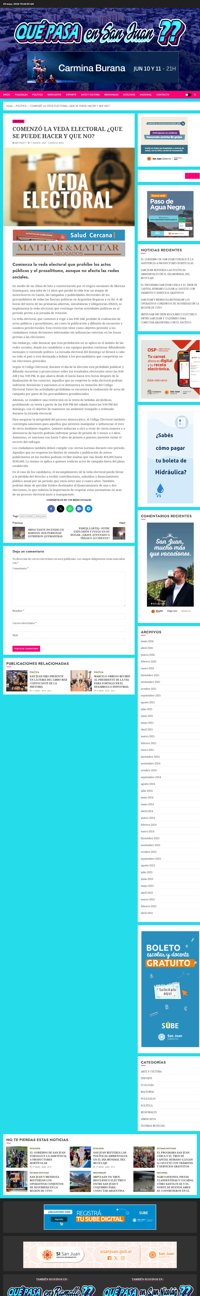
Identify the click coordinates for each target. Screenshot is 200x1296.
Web (15, 635)
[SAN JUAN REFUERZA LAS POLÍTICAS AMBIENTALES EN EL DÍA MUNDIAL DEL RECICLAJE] (80, 1157)
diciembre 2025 (150, 675)
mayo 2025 (147, 722)
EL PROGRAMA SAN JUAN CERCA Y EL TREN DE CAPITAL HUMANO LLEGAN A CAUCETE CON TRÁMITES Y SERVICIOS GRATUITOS (169, 288)
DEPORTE (71, 94)
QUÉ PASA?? (20, 143)
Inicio (6, 94)
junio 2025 (147, 716)
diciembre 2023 (150, 838)
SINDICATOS (54, 94)
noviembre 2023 (150, 845)
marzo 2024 (148, 818)
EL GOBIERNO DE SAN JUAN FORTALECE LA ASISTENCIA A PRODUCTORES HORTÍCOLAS (167, 261)
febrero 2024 (148, 824)
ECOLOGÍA (129, 94)
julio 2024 (146, 790)
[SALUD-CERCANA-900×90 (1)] (68, 240)
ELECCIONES (27, 516)
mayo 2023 (147, 886)
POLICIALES (21, 94)
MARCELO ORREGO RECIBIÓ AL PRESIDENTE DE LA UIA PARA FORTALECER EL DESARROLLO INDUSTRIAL (112, 681)
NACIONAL (146, 94)
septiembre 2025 (151, 695)
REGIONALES (111, 94)
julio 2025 (146, 709)
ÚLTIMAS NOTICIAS (153, 1125)
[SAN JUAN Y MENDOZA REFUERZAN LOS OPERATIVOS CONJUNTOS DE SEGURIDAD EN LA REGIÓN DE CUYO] (16, 1181)
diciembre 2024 (150, 756)
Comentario (20, 568)
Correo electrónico (24, 623)
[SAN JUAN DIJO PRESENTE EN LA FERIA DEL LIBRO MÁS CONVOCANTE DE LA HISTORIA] (16, 680)
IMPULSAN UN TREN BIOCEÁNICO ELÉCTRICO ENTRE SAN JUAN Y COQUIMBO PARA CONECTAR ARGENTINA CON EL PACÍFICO (169, 318)
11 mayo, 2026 (39, 691)
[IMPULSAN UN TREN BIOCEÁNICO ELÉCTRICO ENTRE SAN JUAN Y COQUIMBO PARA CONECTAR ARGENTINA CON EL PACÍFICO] (80, 1181)
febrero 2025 (148, 743)
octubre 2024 (148, 770)
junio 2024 (147, 797)
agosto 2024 (148, 784)
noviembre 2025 (150, 682)
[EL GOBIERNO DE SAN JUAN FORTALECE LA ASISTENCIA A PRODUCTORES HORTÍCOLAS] (16, 1157)
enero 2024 (147, 831)
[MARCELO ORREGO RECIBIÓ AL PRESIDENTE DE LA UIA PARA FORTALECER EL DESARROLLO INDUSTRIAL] (81, 680)
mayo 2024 (147, 804)
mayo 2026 (147, 641)
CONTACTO (162, 94)
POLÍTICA (37, 94)
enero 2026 (147, 668)
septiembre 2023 (151, 858)
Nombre (18, 611)
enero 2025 (147, 750)
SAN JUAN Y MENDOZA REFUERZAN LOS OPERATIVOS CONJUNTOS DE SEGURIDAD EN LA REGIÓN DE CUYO (170, 303)
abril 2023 (147, 892)
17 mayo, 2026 (39, 1167)
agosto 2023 (148, 865)
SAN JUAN (40, 516)
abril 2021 (147, 913)
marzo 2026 (148, 654)
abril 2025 (147, 729)
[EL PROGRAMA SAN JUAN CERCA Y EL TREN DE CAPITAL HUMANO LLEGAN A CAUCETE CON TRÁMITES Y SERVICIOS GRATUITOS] (144, 1157)
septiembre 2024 (151, 777)
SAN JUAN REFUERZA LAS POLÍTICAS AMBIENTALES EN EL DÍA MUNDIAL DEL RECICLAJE (165, 274)
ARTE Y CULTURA (90, 94)
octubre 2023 (148, 852)
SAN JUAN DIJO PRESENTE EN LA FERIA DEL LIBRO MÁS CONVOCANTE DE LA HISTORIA (48, 681)
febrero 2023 (148, 906)
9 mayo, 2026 (103, 691)
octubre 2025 (148, 688)
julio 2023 (146, 872)
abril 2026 (147, 648)
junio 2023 (147, 879)
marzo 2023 (148, 899)
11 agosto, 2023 (38, 143)
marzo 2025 (148, 736)
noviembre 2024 (150, 763)
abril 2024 (147, 811)
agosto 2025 (148, 702)
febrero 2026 (148, 661)
